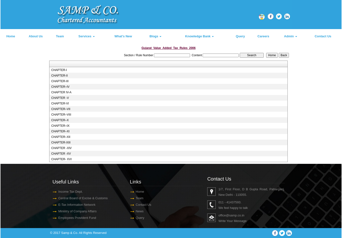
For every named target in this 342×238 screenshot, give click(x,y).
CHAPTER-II (59, 75)
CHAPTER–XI (60, 131)
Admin (290, 36)
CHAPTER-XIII (60, 142)
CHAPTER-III (59, 81)
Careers (263, 36)
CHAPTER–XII (60, 137)
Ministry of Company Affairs (77, 211)
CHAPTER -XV (61, 153)
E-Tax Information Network (76, 204)
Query (240, 36)
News (140, 211)
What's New (123, 36)
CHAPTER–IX (60, 125)
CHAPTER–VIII (61, 114)
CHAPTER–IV (60, 86)
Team (60, 36)
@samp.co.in (235, 215)
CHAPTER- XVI (61, 159)
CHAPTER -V (60, 98)
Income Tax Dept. (70, 191)
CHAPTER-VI (60, 103)
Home (10, 36)
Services (87, 36)
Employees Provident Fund (77, 218)
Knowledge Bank (199, 36)
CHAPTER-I (59, 70)
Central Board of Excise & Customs (83, 198)
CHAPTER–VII (60, 109)
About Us (36, 36)
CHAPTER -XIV (61, 148)
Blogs (156, 36)
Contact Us (323, 36)
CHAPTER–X (60, 120)
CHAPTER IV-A (61, 92)
